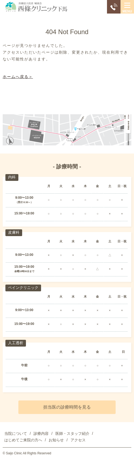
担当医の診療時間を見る (67, 407)
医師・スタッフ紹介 (72, 433)
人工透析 (15, 343)
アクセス (78, 440)
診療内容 (41, 433)
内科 (12, 177)
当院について (15, 433)
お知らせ (56, 440)
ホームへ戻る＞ (18, 76)
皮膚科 (13, 232)
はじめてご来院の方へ (23, 440)
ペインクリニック (23, 287)
